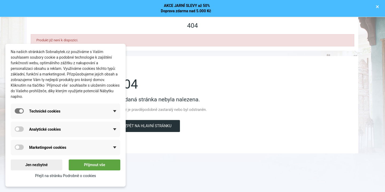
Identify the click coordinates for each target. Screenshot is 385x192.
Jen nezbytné (36, 165)
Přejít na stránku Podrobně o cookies (65, 176)
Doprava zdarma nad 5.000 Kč (186, 11)
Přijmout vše (94, 165)
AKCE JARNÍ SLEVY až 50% (186, 5)
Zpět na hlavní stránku (148, 126)
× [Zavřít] (377, 6)
